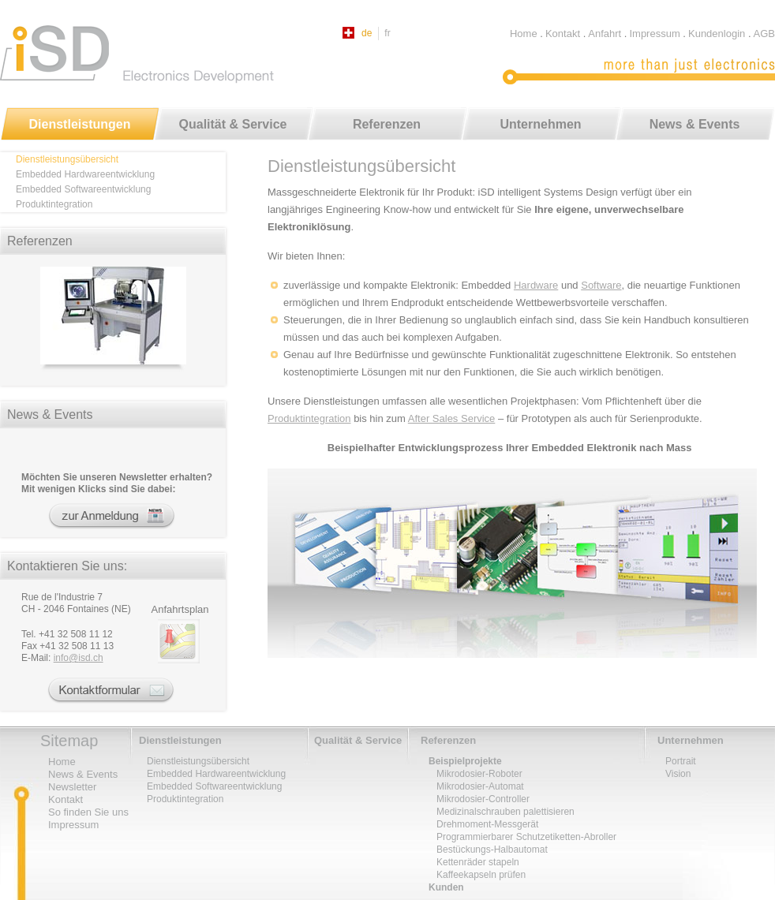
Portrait (680, 761)
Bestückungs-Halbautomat (492, 849)
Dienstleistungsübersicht (67, 159)
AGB (764, 33)
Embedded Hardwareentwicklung (85, 174)
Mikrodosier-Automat (480, 786)
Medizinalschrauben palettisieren (505, 811)
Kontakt (562, 33)
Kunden (446, 887)
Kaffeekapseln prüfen (481, 874)
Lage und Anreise (180, 641)
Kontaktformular (113, 691)
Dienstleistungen (80, 124)
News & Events (695, 124)
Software (601, 285)
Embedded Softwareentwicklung (83, 189)
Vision (678, 773)
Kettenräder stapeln (477, 862)
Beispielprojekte (465, 761)
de (366, 33)
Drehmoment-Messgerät (487, 824)
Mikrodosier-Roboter (479, 773)
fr (387, 33)
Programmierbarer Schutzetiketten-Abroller (526, 836)
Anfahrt (604, 33)
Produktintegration (309, 418)
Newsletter (124, 516)
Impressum (654, 33)
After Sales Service (452, 418)
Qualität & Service (233, 124)
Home (523, 33)
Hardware (536, 285)
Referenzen (387, 124)
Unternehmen (540, 124)
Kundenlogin (716, 33)
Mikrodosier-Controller (483, 799)
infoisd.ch (78, 657)
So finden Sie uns (88, 812)
